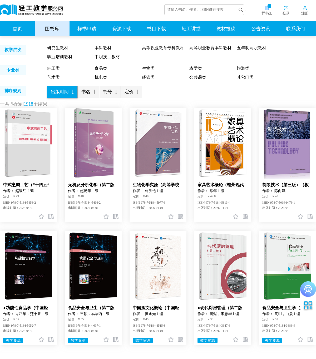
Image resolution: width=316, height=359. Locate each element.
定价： (8, 196)
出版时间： (11, 208)
